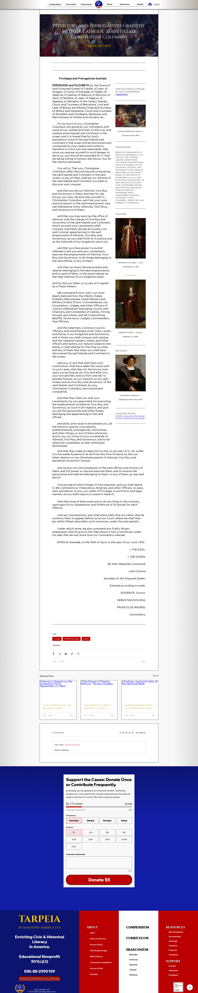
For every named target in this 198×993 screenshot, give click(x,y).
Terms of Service (98, 939)
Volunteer (173, 970)
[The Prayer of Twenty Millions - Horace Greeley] (99, 690)
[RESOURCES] (178, 927)
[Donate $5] (99, 880)
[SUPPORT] (178, 961)
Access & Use (96, 968)
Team (92, 933)
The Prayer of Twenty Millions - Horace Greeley (97, 707)
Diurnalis (133, 954)
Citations (173, 945)
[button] (55, 4)
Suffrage (173, 941)
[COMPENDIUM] (138, 927)
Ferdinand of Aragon (71, 639)
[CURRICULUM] (138, 938)
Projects (173, 950)
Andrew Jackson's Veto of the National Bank (139, 707)
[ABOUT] (99, 927)
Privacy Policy (96, 944)
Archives (56, 645)
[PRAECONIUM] (138, 949)
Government (175, 936)
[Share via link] (72, 653)
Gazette (133, 964)
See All (155, 675)
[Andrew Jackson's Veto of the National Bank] (140, 690)
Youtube (94, 974)
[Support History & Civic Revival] (39, 978)
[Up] (190, 987)
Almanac (133, 975)
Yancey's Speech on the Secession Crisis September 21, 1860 (57, 707)
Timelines (173, 955)
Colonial (57, 639)
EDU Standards (176, 932)
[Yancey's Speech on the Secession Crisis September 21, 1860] (58, 690)
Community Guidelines (100, 962)
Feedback (173, 975)
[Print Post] (78, 653)
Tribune (133, 970)
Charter (86, 639)
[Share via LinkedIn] (66, 653)
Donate (172, 966)
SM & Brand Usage (98, 950)
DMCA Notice (96, 956)
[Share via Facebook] (53, 653)
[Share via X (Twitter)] (59, 653)
